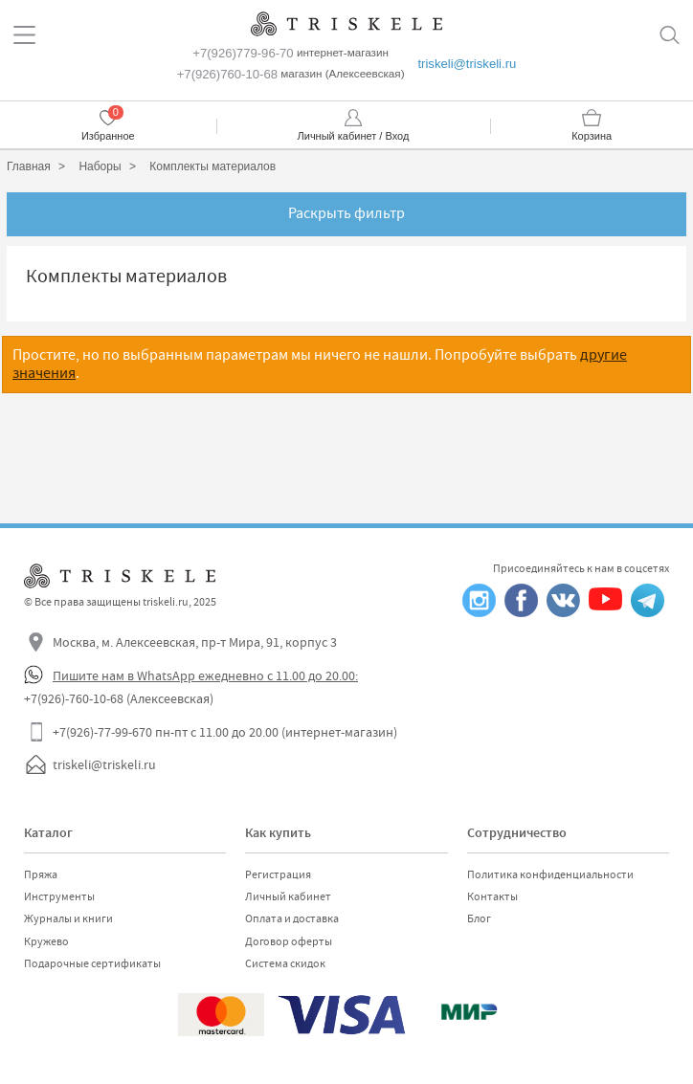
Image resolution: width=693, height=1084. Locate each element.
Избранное (108, 136)
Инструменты (59, 896)
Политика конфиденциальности (550, 874)
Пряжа (40, 874)
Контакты (492, 896)
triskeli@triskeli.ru (466, 63)
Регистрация (278, 874)
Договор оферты (288, 941)
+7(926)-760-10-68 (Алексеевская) (118, 698)
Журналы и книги (68, 918)
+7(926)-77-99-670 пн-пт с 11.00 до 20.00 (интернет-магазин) (225, 732)
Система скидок (285, 963)
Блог (479, 918)
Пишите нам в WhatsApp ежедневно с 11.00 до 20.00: (205, 675)
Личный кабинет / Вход (354, 136)
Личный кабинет (288, 896)
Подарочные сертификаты (92, 963)
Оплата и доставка (292, 918)
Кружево (46, 941)
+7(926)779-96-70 (242, 53)
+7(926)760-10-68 (227, 74)
